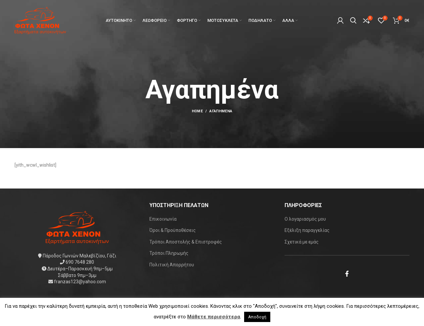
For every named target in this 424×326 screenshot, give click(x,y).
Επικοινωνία (163, 219)
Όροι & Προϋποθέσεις (172, 230)
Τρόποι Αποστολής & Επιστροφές (185, 241)
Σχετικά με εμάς (302, 241)
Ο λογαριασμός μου (305, 219)
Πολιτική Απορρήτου (171, 264)
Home (197, 111)
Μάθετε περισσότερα (213, 317)
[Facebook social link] (347, 274)
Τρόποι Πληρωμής (168, 253)
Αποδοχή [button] (257, 316)
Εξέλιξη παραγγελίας (307, 230)
